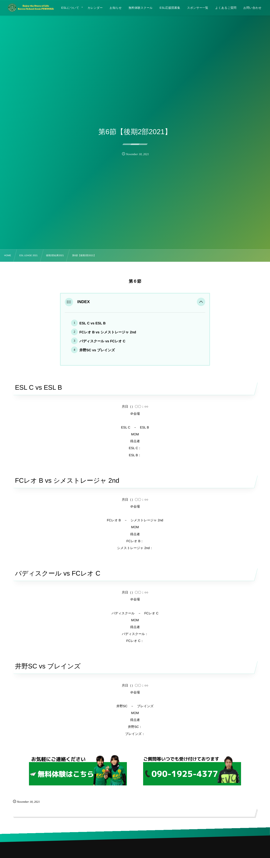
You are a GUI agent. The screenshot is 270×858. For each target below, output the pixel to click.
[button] (201, 302)
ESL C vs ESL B (92, 323)
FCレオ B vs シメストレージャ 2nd (107, 332)
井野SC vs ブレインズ (97, 350)
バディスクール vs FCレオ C (102, 341)
